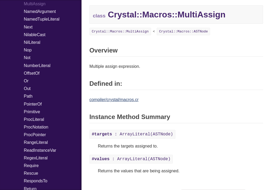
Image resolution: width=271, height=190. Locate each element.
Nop (27, 50)
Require (31, 165)
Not (27, 57)
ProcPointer (35, 134)
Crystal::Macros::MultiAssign (120, 32)
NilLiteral (32, 42)
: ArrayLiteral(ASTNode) (132, 134)
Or (26, 81)
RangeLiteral (36, 142)
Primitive (32, 112)
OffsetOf (31, 73)
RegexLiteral (36, 158)
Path (28, 96)
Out (27, 88)
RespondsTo (35, 181)
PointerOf (33, 104)
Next (28, 27)
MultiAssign (35, 4)
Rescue (31, 173)
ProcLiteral (34, 119)
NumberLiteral (37, 65)
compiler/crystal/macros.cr (114, 99)
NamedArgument (40, 11)
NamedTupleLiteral (42, 19)
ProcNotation (36, 127)
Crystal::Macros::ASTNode (183, 32)
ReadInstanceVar (40, 150)
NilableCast (35, 34)
